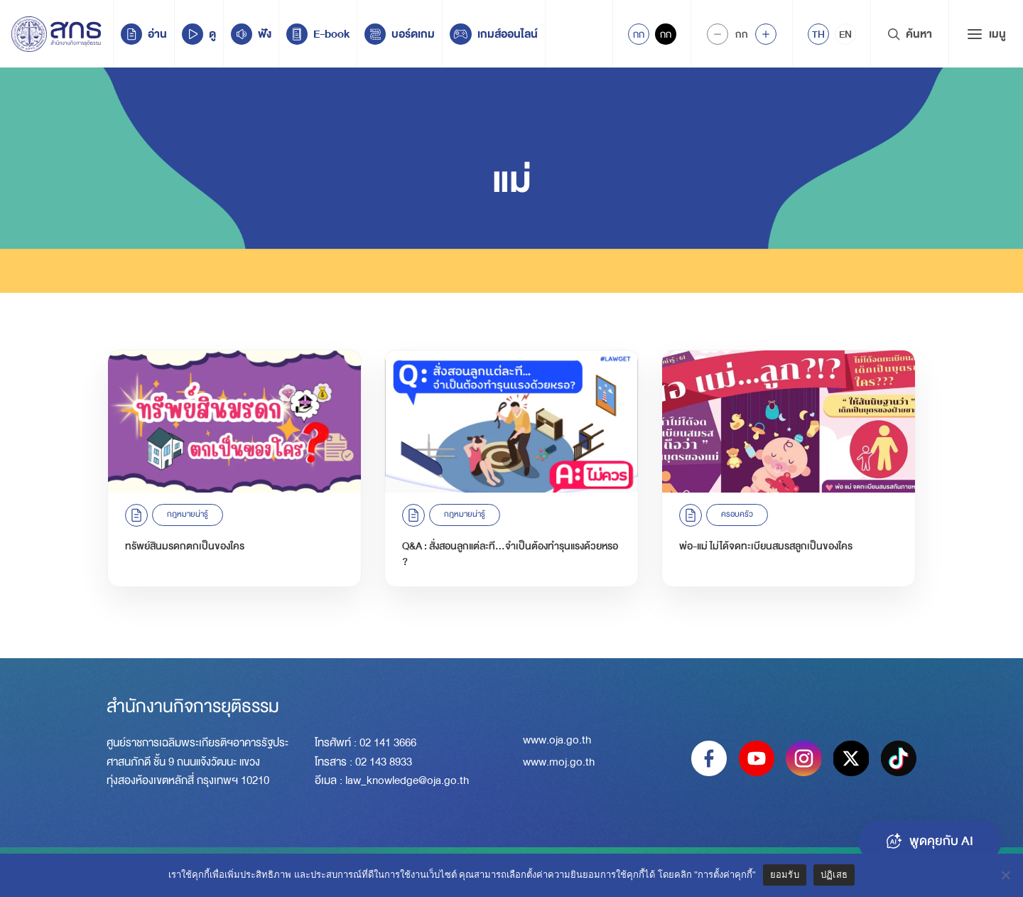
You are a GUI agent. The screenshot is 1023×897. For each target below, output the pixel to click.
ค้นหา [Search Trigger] (909, 34)
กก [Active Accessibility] (638, 34)
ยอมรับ (784, 874)
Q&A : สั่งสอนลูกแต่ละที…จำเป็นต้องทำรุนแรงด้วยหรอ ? (510, 553)
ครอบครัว (737, 514)
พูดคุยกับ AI (930, 841)
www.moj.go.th (559, 762)
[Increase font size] (765, 34)
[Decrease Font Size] (717, 34)
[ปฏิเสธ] (1005, 875)
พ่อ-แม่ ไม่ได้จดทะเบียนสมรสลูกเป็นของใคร (765, 545)
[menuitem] (818, 34)
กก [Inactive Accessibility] (665, 34)
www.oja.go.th (557, 740)
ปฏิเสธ (834, 874)
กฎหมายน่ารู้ (187, 514)
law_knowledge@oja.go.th (407, 780)
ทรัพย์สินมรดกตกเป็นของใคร (184, 545)
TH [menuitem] (818, 34)
